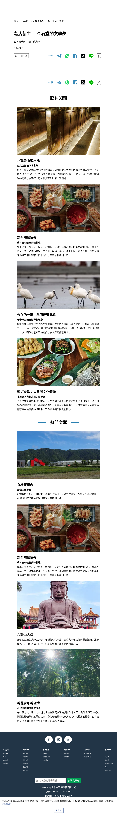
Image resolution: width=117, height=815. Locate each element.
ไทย (106, 767)
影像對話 (25, 770)
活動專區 (5, 760)
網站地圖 (66, 756)
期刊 (4, 756)
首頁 (16, 21)
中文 (79, 8)
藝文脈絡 (25, 756)
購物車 (45, 753)
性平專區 (5, 763)
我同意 (58, 810)
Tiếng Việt (108, 770)
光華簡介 (66, 753)
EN (16, 55)
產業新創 (25, 760)
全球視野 (25, 753)
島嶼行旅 (27, 21)
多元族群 (25, 767)
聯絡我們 (45, 760)
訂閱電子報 (46, 756)
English (107, 756)
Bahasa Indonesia (109, 763)
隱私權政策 (87, 753)
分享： (51, 55)
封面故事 (5, 753)
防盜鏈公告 (87, 756)
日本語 (24, 55)
